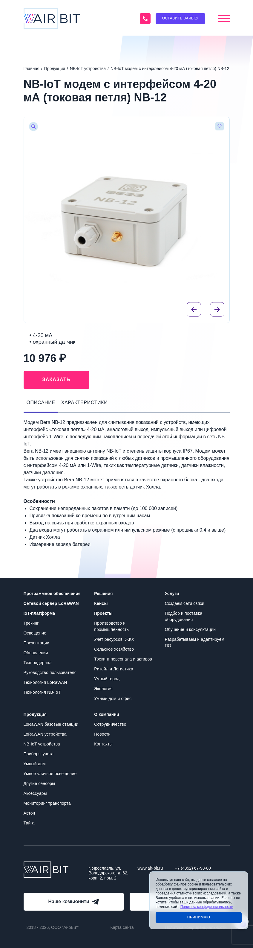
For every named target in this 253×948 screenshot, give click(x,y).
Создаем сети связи (184, 603)
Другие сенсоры (39, 783)
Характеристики (84, 402)
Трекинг (31, 623)
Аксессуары (35, 793)
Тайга (29, 823)
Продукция (35, 714)
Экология (103, 688)
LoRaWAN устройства (45, 734)
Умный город (106, 678)
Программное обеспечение (52, 593)
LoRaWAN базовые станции (51, 724)
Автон (29, 813)
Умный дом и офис (112, 698)
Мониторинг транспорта (47, 803)
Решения (103, 593)
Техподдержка (38, 662)
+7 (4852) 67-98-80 (193, 868)
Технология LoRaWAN (45, 682)
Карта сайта (122, 927)
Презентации (36, 642)
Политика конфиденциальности (206, 907)
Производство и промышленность (111, 626)
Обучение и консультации (190, 629)
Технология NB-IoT (42, 692)
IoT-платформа (39, 613)
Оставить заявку (180, 18)
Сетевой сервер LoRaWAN (51, 603)
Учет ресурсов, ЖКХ (114, 639)
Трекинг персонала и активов (123, 659)
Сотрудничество (110, 724)
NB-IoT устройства (42, 744)
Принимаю (198, 917)
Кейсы (101, 603)
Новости (102, 734)
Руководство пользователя (50, 672)
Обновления (36, 652)
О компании (106, 714)
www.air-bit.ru (150, 868)
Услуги (172, 593)
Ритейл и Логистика (113, 669)
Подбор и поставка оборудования (183, 616)
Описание (41, 402)
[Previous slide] (194, 309)
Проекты (103, 613)
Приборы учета (39, 753)
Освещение (35, 633)
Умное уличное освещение (50, 773)
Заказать (56, 379)
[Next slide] (217, 309)
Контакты (103, 744)
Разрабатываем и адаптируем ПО (194, 642)
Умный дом (35, 763)
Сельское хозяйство (114, 649)
